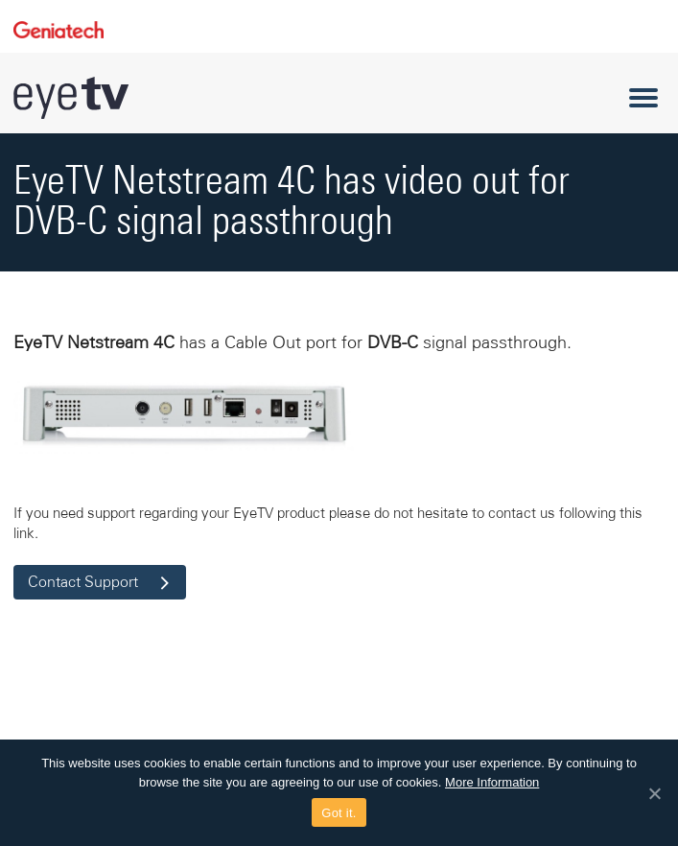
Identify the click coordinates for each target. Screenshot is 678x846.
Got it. (338, 813)
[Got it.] (654, 793)
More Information (492, 782)
